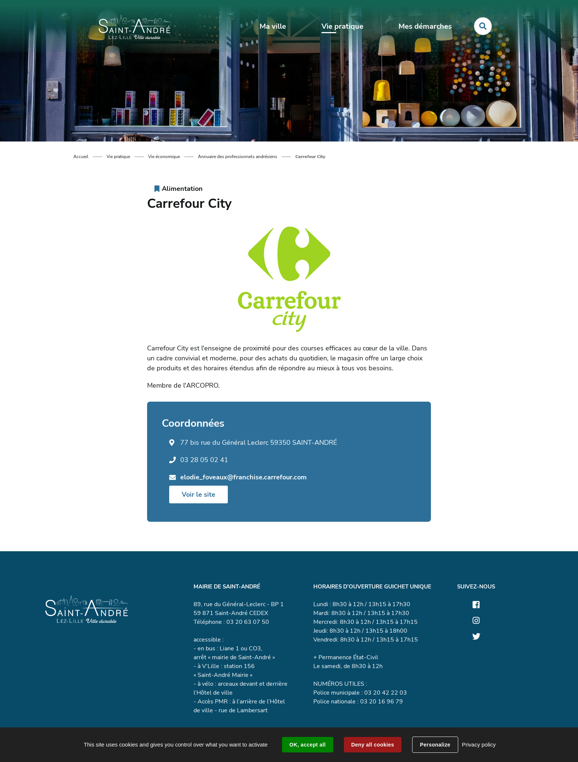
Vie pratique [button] (342, 26)
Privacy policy (479, 744)
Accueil (80, 157)
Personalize (435, 745)
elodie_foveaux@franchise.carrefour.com (243, 477)
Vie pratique (118, 157)
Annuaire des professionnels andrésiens (237, 157)
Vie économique (164, 157)
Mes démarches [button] (425, 26)
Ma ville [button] (273, 26)
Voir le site (198, 494)
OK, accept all (307, 745)
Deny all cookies (372, 745)
